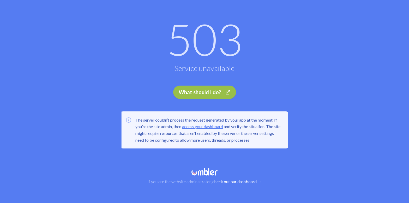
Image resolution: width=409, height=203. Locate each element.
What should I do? (205, 92)
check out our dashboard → (237, 181)
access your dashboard (202, 126)
